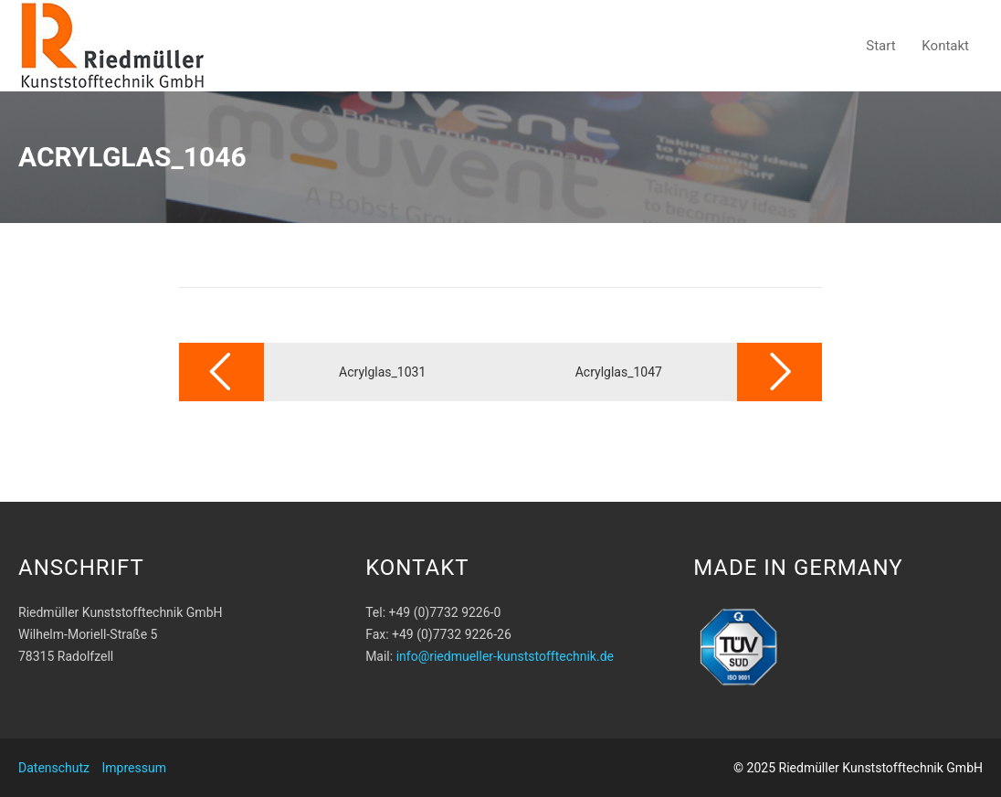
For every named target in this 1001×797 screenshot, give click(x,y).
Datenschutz (54, 767)
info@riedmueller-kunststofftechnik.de (505, 656)
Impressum (134, 767)
